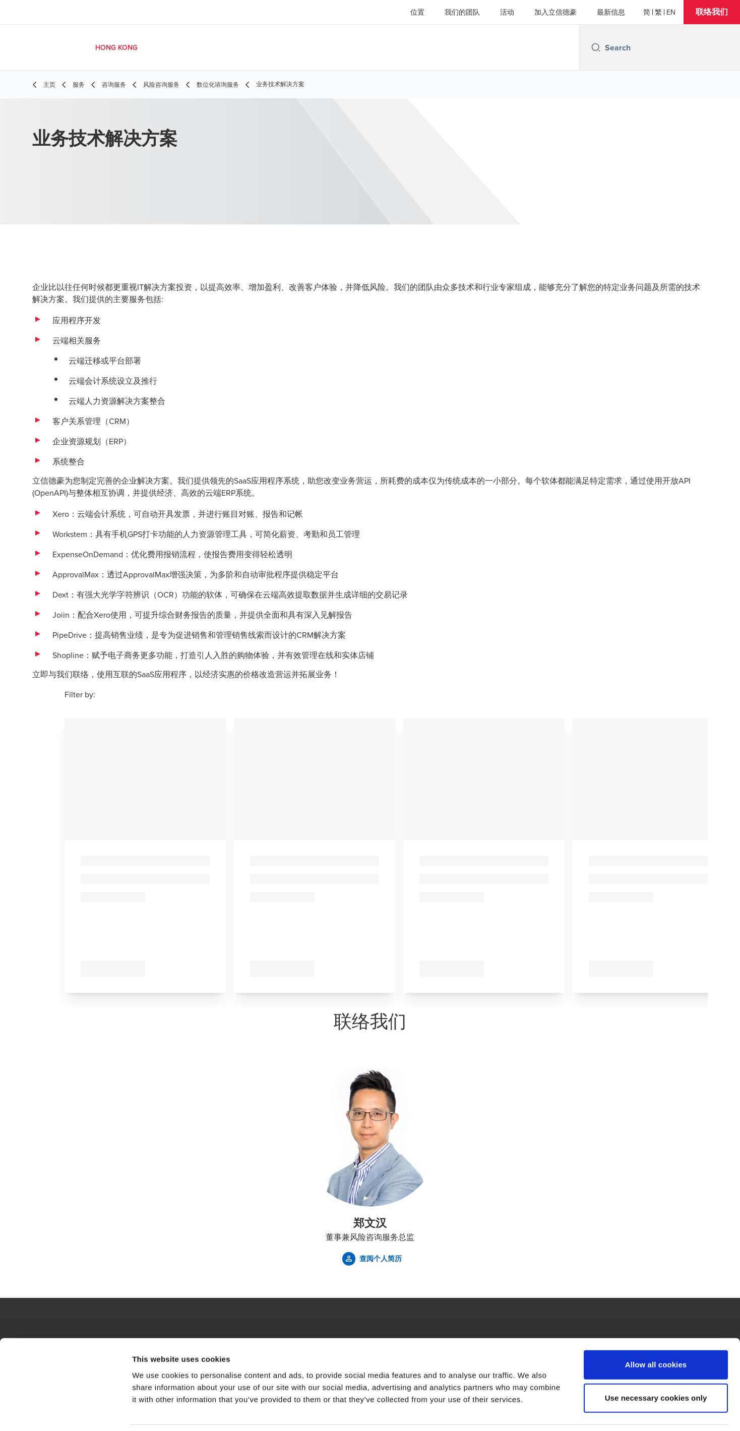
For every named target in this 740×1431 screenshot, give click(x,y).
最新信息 (611, 12)
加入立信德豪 (555, 12)
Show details (529, 1411)
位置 (417, 12)
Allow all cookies (656, 1331)
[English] (670, 12)
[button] (712, 12)
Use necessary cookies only (656, 1364)
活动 (507, 12)
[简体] (646, 12)
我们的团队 (462, 12)
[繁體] (658, 12)
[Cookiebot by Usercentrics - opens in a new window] (65, 1411)
